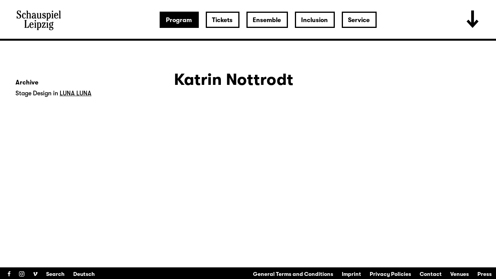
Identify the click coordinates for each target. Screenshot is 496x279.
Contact (431, 274)
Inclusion (314, 20)
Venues (459, 274)
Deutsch (84, 274)
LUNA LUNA (75, 93)
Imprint (351, 274)
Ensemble (267, 20)
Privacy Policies (390, 274)
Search (55, 274)
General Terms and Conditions (293, 274)
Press (484, 274)
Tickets (222, 20)
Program (179, 20)
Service (359, 20)
